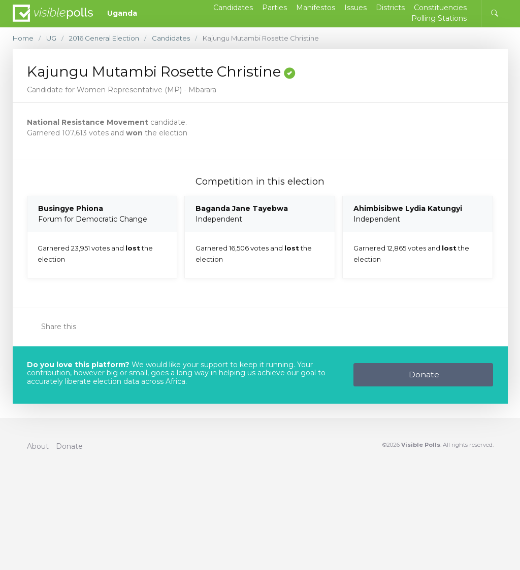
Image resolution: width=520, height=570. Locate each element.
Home (23, 38)
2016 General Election (104, 38)
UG (51, 38)
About (38, 446)
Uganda (122, 13)
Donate (424, 374)
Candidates (171, 38)
